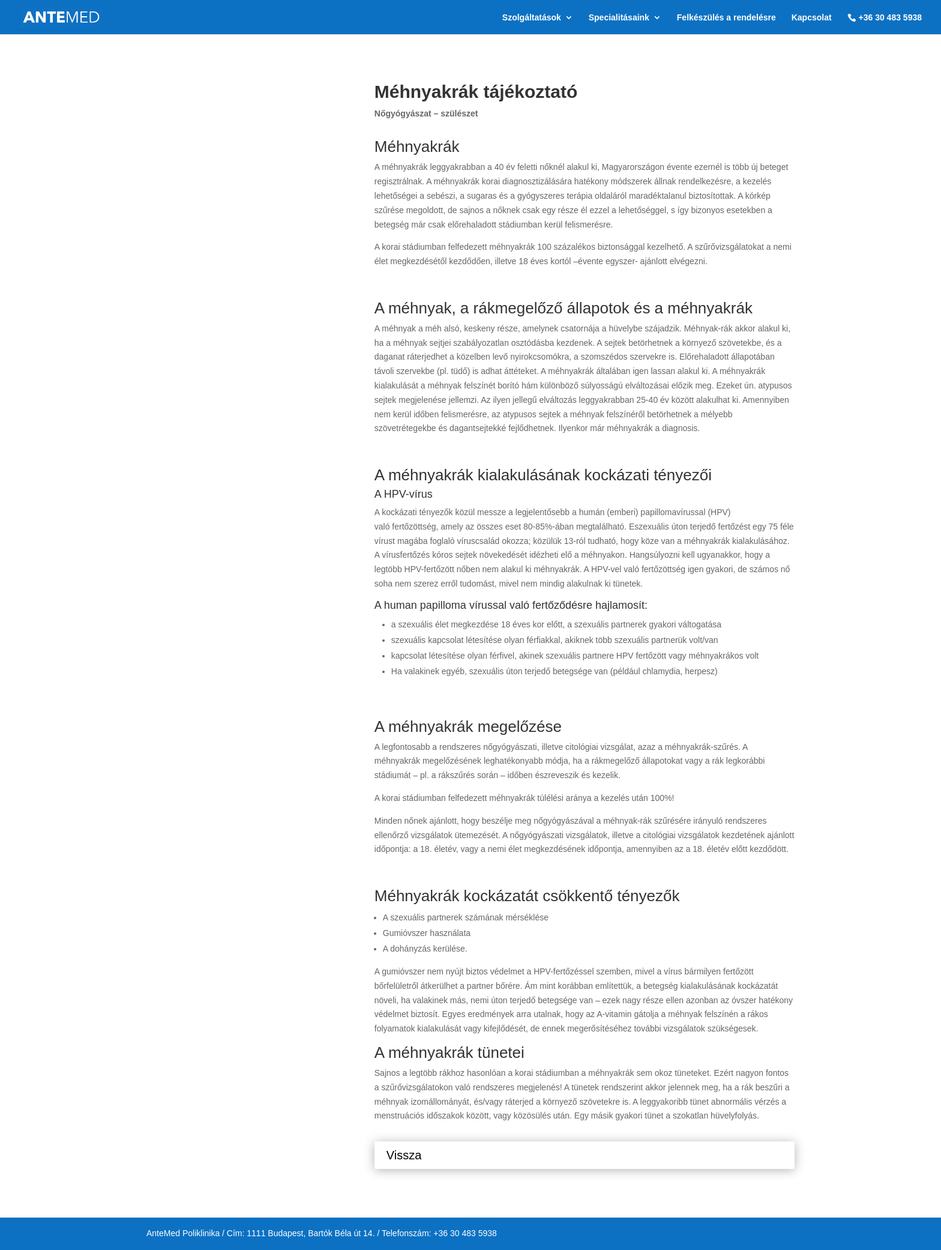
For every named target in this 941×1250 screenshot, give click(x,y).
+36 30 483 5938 (890, 17)
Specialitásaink (619, 17)
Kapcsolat (812, 17)
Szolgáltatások (531, 17)
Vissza (404, 1155)
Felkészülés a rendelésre (726, 17)
